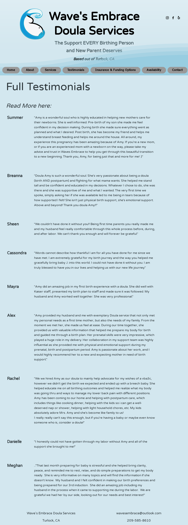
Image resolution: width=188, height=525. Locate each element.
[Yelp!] (179, 18)
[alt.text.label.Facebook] (173, 18)
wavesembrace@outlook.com (138, 513)
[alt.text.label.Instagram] (167, 18)
